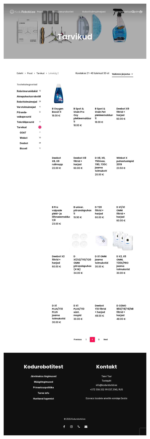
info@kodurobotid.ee (106, 385)
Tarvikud (40, 73)
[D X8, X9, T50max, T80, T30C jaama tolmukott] (101, 142)
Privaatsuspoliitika (43, 387)
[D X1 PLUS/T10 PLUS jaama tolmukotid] (58, 290)
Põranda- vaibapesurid (24, 114)
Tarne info (43, 393)
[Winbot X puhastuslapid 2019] (123, 142)
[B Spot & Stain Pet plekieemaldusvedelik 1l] (101, 93)
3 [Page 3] (98, 339)
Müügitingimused (43, 382)
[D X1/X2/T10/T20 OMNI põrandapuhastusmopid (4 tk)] (80, 241)
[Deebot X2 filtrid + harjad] (58, 241)
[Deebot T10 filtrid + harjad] (101, 290)
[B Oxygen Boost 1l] (58, 93)
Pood (29, 73)
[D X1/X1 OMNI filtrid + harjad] (123, 192)
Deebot (24, 143)
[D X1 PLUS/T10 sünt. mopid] (80, 290)
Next (106, 339)
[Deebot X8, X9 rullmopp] (58, 142)
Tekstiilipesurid (25, 122)
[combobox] (122, 74)
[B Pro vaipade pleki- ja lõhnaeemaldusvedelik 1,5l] (58, 192)
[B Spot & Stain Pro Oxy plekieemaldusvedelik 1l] (80, 93)
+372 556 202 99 (99, 389)
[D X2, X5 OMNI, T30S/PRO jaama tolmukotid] (123, 241)
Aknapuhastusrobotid (29, 96)
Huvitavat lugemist (43, 398)
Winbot (23, 138)
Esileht (20, 73)
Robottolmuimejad (27, 101)
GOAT (23, 132)
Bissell (23, 148)
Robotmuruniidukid (27, 91)
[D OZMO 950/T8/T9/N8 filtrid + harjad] (123, 290)
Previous (78, 339)
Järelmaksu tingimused (43, 376)
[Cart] (140, 11)
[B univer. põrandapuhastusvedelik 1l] (80, 192)
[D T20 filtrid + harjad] (101, 192)
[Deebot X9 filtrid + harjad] (123, 93)
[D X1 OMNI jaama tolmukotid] (101, 241)
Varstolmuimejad (26, 107)
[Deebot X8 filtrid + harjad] (80, 142)
